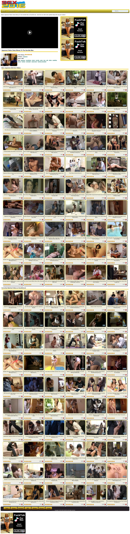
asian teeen (34, 61)
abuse (19, 61)
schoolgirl (28, 61)
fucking (23, 61)
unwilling (55, 60)
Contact (49, 508)
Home (3, 11)
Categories (11, 11)
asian (41, 60)
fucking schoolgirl (42, 61)
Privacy (14, 508)
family (33, 60)
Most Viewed (21, 11)
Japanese (25, 56)
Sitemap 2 (41, 508)
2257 (28, 508)
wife (47, 60)
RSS (29, 11)
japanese (23, 60)
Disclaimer (20, 508)
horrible (37, 60)
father (50, 60)
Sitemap (35, 508)
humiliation (28, 60)
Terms (6, 508)
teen (44, 60)
